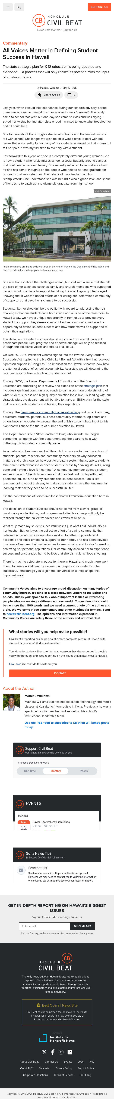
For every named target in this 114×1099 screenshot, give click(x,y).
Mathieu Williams (49, 88)
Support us (70, 30)
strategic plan (93, 386)
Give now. (15, 664)
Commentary (15, 43)
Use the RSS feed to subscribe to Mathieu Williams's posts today (67, 724)
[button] (8, 7)
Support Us (99, 7)
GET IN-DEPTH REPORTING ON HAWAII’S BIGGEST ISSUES (57, 908)
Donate (60, 673)
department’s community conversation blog (50, 412)
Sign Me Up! (82, 926)
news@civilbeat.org (20, 614)
